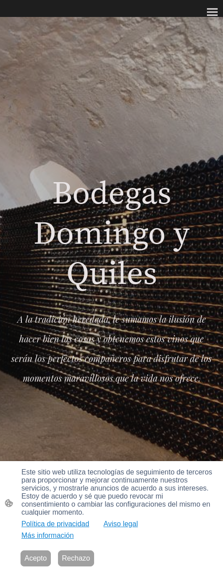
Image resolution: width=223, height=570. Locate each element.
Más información (47, 535)
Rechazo (76, 558)
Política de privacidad (55, 524)
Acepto (36, 558)
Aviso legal (120, 524)
